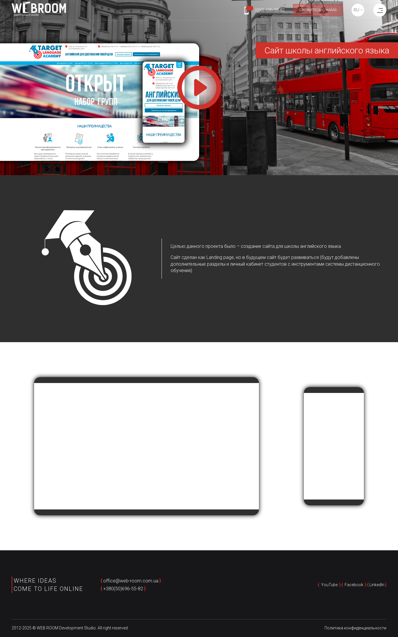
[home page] (39, 10)
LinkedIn (376, 584)
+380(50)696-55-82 (123, 588)
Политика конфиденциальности (355, 628)
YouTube (329, 584)
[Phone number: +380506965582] (264, 10)
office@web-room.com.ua (130, 581)
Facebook (354, 584)
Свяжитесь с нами (317, 10)
